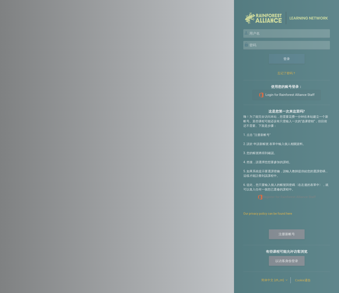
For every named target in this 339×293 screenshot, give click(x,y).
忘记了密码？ (287, 73)
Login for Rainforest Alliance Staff (286, 95)
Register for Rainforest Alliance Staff (287, 197)
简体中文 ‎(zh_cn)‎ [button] (273, 280)
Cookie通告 (303, 280)
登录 (286, 58)
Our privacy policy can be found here (267, 213)
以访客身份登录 (286, 261)
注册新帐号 (287, 234)
